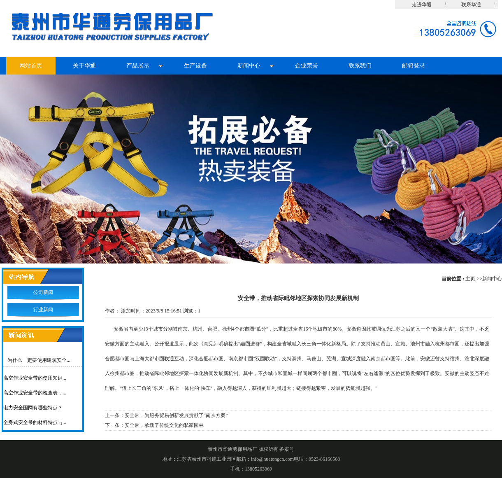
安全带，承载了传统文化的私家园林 (164, 425)
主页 (470, 279)
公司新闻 (43, 292)
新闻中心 (492, 279)
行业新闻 (43, 309)
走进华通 (422, 4)
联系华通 (471, 4)
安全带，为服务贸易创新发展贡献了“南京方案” (176, 415)
